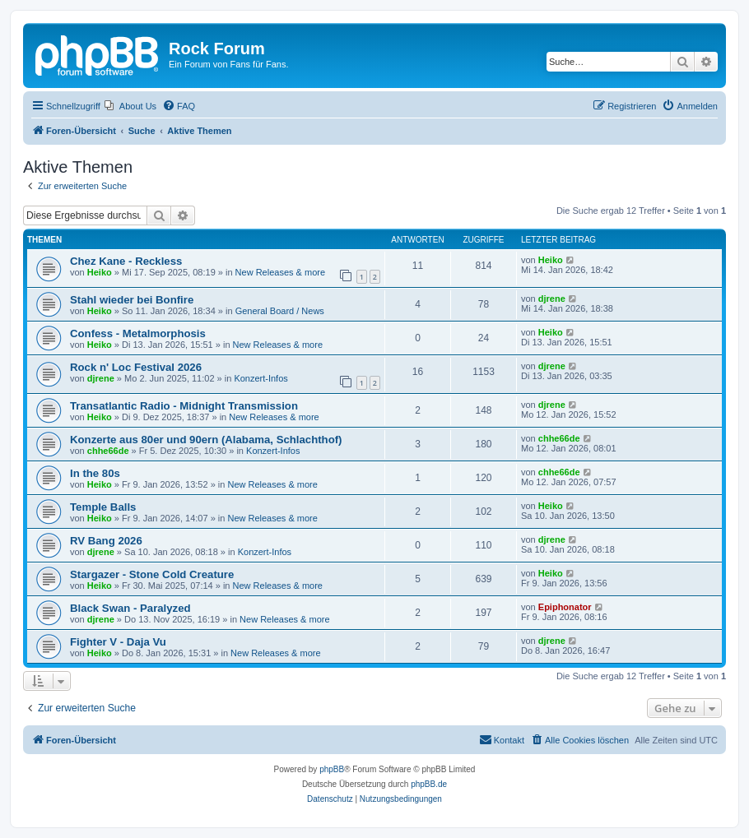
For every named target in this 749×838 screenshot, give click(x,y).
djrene (551, 298)
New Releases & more (280, 272)
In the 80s (95, 473)
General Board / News (279, 311)
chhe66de (108, 451)
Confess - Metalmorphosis (138, 333)
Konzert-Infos (260, 378)
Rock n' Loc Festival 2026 (136, 367)
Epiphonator (565, 607)
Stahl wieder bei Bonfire (131, 300)
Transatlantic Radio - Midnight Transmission (184, 406)
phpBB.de (429, 784)
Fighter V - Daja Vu (118, 642)
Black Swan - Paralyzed (130, 608)
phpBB (331, 769)
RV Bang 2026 (106, 541)
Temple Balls (103, 507)
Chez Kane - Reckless (126, 261)
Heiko (99, 272)
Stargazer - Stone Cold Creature (152, 574)
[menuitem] (130, 106)
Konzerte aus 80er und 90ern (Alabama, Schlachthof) (206, 439)
